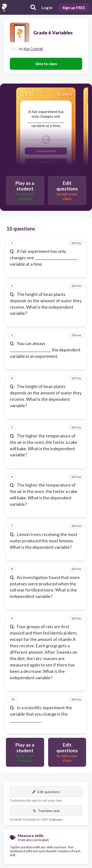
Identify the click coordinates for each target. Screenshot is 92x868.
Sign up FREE (73, 7)
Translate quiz (46, 811)
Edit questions (46, 792)
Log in (47, 7)
